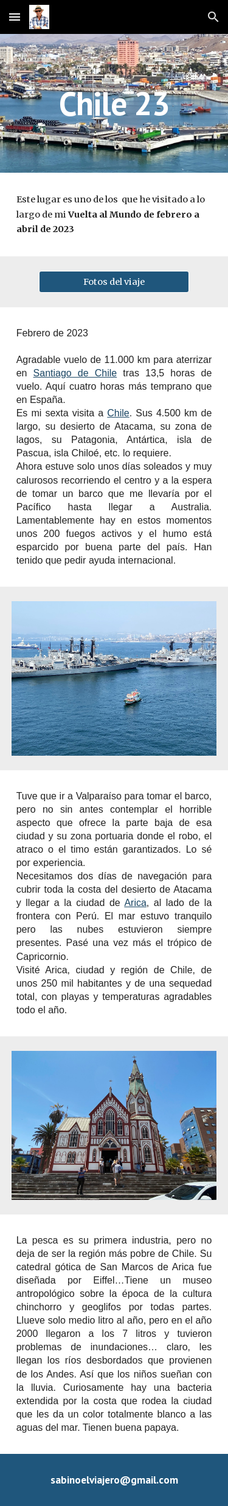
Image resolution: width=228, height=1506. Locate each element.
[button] (14, 16)
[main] (114, 103)
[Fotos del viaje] (114, 281)
